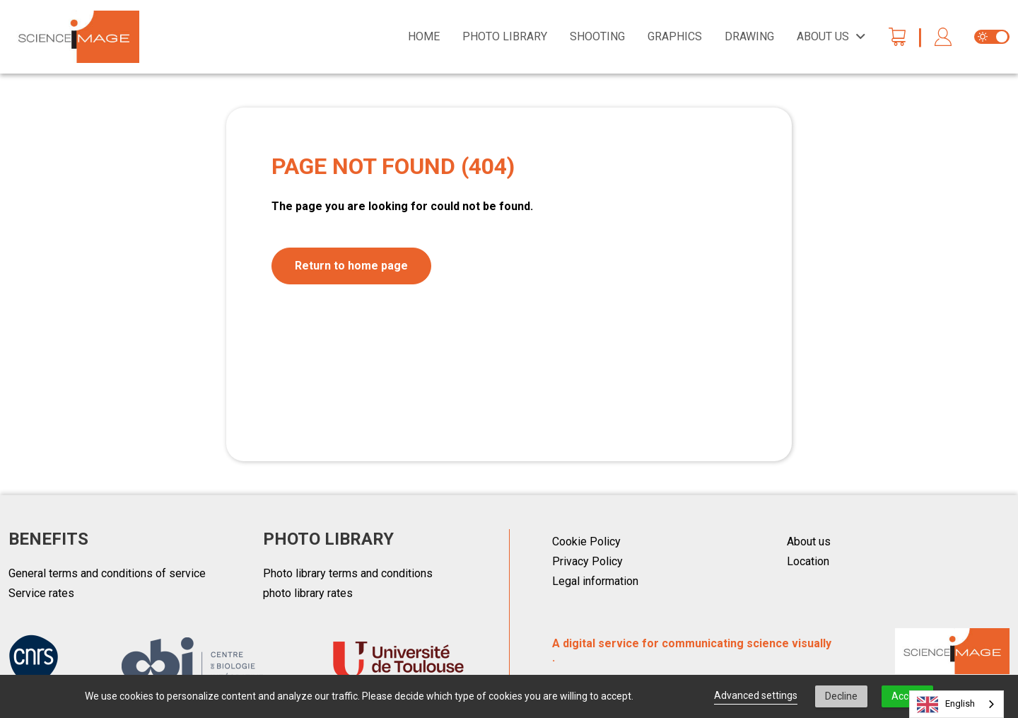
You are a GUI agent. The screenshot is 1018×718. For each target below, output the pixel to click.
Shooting (597, 36)
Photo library (504, 36)
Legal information (595, 581)
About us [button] (823, 36)
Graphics (675, 36)
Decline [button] (841, 696)
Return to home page (351, 265)
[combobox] (956, 704)
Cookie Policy (586, 541)
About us (809, 541)
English (946, 704)
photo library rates (308, 593)
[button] (943, 37)
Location (808, 561)
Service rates (41, 593)
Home (424, 36)
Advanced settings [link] (755, 695)
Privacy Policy (587, 561)
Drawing (749, 36)
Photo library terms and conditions (348, 573)
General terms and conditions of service (107, 573)
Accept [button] (907, 696)
